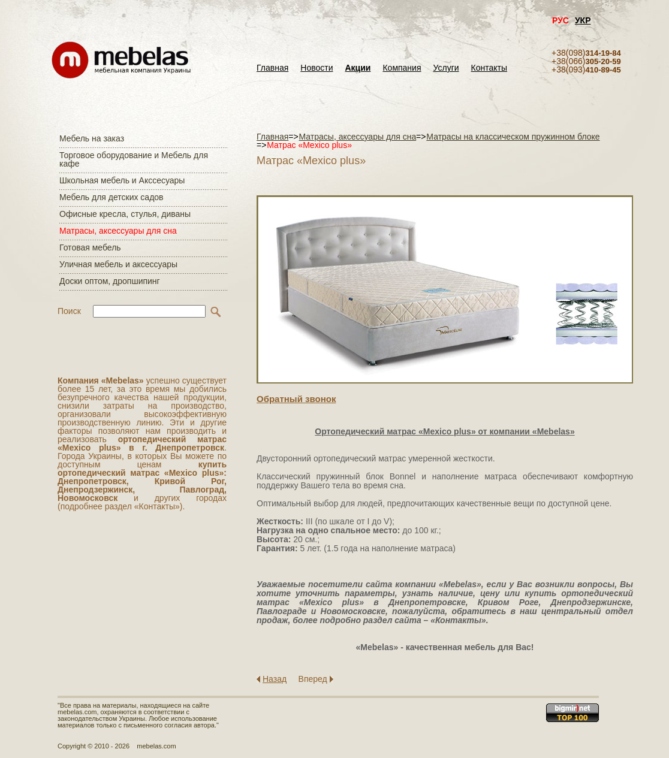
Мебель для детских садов (111, 197)
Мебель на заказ (91, 138)
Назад (275, 679)
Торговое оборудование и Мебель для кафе (133, 159)
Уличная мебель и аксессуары (118, 264)
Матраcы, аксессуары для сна (118, 230)
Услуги (446, 68)
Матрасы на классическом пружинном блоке (512, 136)
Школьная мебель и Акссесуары (122, 180)
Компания (401, 68)
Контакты (489, 68)
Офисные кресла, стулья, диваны (125, 214)
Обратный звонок (296, 399)
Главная (272, 68)
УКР (583, 20)
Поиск (69, 311)
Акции (358, 68)
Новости (316, 68)
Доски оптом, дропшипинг (109, 281)
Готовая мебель (90, 247)
